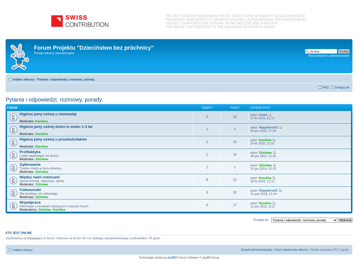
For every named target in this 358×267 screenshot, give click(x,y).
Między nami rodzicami (40, 177)
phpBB (172, 257)
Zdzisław (41, 159)
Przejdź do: (261, 220)
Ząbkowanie (30, 164)
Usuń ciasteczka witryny (291, 249)
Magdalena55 (268, 127)
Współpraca (30, 202)
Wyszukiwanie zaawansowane (329, 55)
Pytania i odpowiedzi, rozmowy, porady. (66, 79)
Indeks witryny (23, 79)
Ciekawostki (30, 190)
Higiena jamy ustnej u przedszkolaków (53, 139)
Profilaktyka (30, 152)
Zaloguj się (342, 87)
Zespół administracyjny (256, 249)
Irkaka (263, 114)
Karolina (41, 121)
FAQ (325, 87)
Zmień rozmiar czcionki (345, 78)
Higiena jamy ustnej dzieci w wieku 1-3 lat (56, 127)
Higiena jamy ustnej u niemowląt (48, 114)
